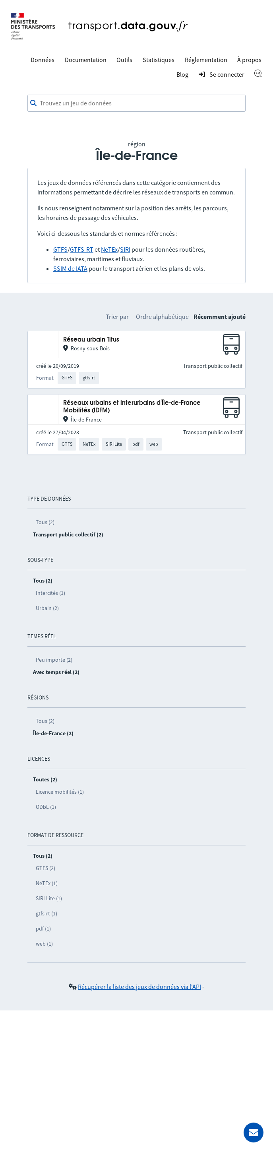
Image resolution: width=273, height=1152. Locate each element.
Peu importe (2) (54, 659)
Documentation (85, 60)
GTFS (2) (45, 868)
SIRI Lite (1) (49, 898)
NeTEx (109, 249)
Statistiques (158, 60)
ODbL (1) (46, 806)
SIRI (125, 249)
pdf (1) (43, 928)
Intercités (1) (50, 592)
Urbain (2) (47, 608)
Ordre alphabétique (162, 317)
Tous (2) (45, 522)
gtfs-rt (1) (46, 913)
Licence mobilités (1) (60, 791)
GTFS (60, 249)
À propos (249, 60)
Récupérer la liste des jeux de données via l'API (139, 987)
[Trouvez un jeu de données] (136, 103)
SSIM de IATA (70, 268)
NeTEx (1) (47, 883)
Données (42, 60)
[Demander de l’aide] (253, 1132)
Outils (124, 60)
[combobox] (136, 103)
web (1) (44, 943)
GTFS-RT (81, 249)
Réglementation (206, 60)
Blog (182, 74)
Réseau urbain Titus (91, 340)
